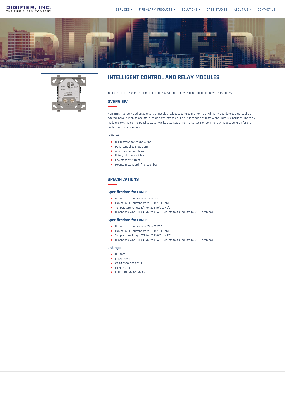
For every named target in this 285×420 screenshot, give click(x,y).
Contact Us (266, 9)
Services (123, 9)
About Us (241, 9)
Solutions (190, 9)
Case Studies (217, 9)
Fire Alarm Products (155, 9)
